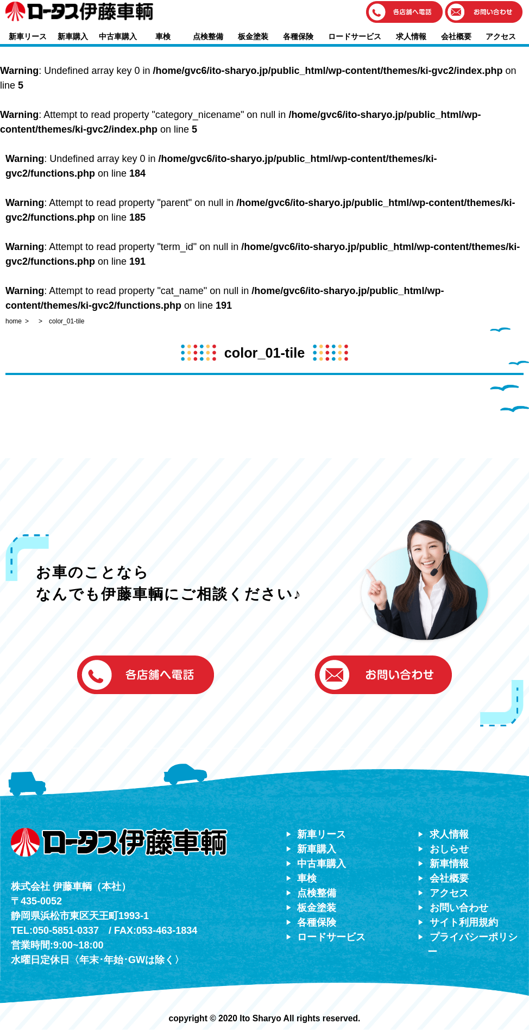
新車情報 (449, 863)
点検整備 (208, 36)
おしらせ (449, 849)
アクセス (501, 36)
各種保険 (298, 36)
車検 (163, 36)
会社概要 (456, 36)
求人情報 (411, 36)
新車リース (28, 36)
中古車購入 (118, 36)
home (13, 321)
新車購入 (73, 36)
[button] (404, 12)
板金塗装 (253, 36)
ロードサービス (354, 36)
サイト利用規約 (464, 922)
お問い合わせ (459, 907)
